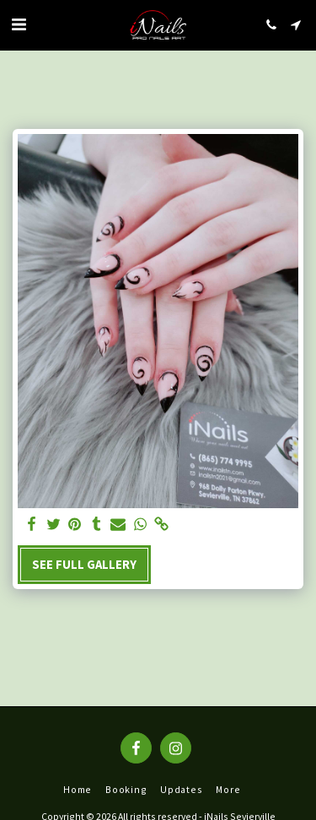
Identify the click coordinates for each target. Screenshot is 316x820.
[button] (18, 24)
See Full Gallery (84, 564)
